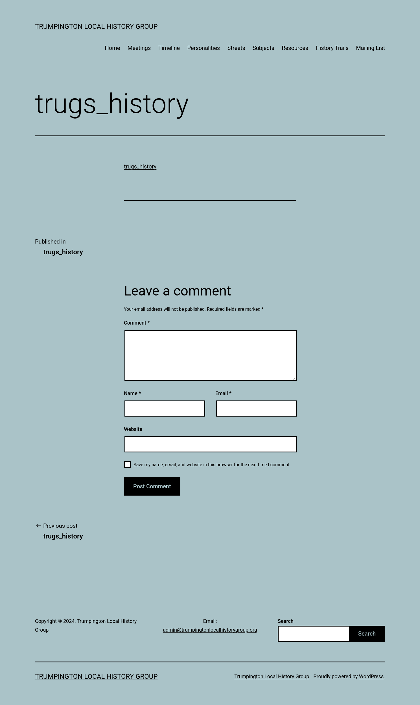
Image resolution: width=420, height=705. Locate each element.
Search (286, 621)
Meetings (139, 48)
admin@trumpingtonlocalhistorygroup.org (210, 630)
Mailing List (370, 48)
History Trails (332, 48)
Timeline (169, 48)
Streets (236, 48)
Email (223, 393)
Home (112, 48)
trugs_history (140, 166)
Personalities (203, 48)
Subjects (263, 48)
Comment (137, 323)
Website (133, 429)
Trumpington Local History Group (96, 26)
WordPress (371, 676)
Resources (295, 48)
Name (132, 393)
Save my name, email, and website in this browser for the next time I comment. (212, 464)
